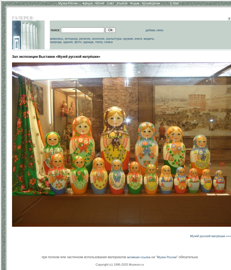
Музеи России (69, 3)
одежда (88, 42)
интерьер (71, 38)
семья (108, 42)
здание (68, 42)
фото (78, 42)
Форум (134, 3)
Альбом (122, 3)
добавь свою (154, 30)
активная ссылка (139, 257)
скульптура (114, 38)
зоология (98, 38)
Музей (100, 3)
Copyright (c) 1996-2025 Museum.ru (120, 264)
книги (138, 38)
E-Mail (174, 3)
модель (149, 38)
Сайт (110, 3)
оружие (128, 38)
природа (56, 42)
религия (85, 38)
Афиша (87, 3)
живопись (56, 38)
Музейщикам (151, 3)
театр (99, 42)
